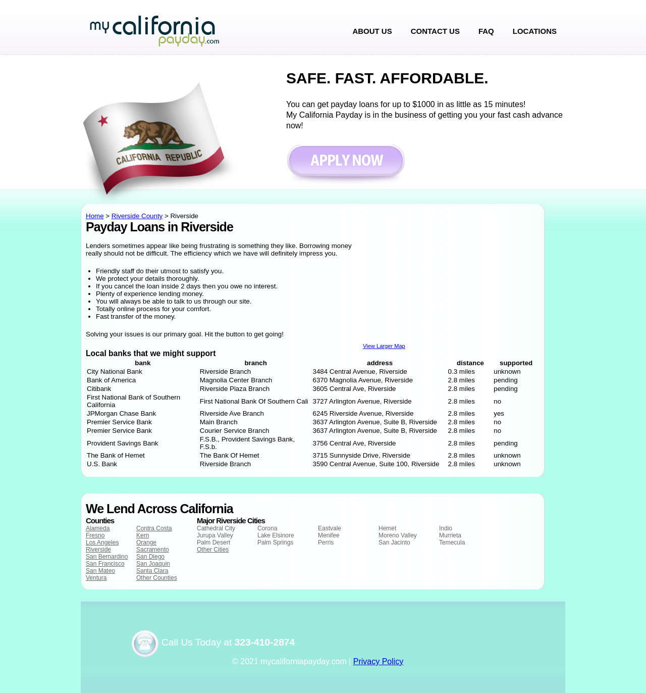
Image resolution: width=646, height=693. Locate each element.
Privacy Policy (378, 661)
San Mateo (100, 570)
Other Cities (213, 549)
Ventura (96, 577)
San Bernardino (107, 556)
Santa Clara (152, 570)
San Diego (150, 556)
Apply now (345, 165)
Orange (146, 542)
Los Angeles (102, 542)
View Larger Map (384, 346)
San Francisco (105, 563)
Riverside (98, 549)
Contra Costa (154, 528)
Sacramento (152, 549)
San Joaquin (153, 563)
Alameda (98, 528)
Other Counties (156, 577)
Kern (142, 535)
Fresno (95, 535)
